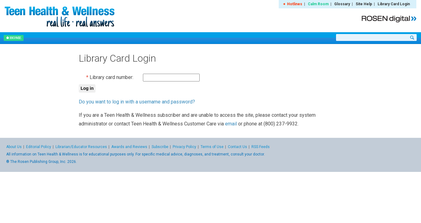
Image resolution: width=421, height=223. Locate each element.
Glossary (342, 4)
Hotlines (294, 4)
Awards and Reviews (129, 147)
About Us (14, 147)
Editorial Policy (38, 147)
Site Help (364, 4)
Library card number (111, 77)
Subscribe (160, 147)
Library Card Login (394, 4)
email (231, 124)
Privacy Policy (184, 147)
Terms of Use (212, 147)
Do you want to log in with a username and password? (137, 102)
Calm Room (318, 4)
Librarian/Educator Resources (81, 147)
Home (13, 38)
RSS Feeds (260, 147)
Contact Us (237, 147)
